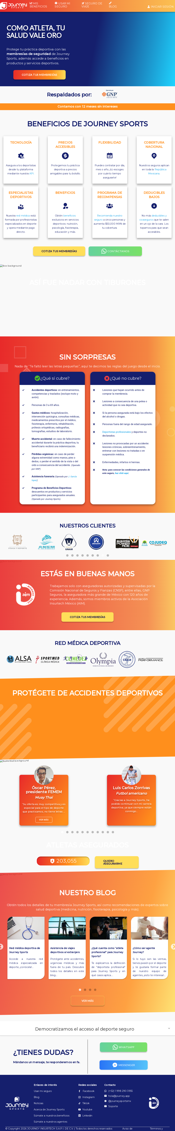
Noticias (38, 1103)
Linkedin (85, 1116)
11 (113, 830)
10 (108, 830)
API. (31, 173)
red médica (23, 215)
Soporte (111, 1107)
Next (172, 945)
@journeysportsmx (117, 1101)
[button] (87, 1029)
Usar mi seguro (62, 5)
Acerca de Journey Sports (49, 1110)
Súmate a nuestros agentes (50, 1122)
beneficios (69, 215)
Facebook (86, 1091)
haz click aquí (121, 473)
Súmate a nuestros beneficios (52, 1116)
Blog (113, 5)
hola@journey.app (117, 1096)
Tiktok (84, 1103)
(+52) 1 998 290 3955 (118, 1091)
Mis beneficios (38, 5)
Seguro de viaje (92, 5)
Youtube (85, 1110)
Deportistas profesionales (116, 432)
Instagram (86, 1097)
